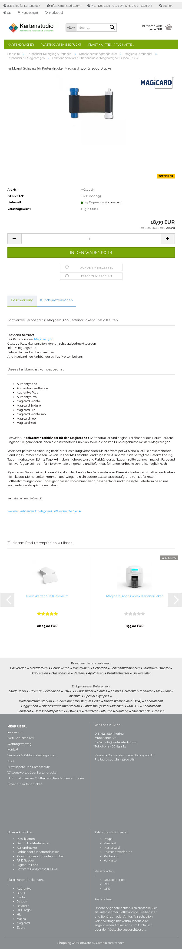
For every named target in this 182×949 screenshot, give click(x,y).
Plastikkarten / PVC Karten (111, 44)
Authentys (24, 888)
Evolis (21, 897)
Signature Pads (27, 865)
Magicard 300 (43, 341)
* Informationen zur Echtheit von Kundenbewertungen (45, 778)
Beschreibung (22, 302)
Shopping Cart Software (74, 943)
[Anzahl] (91, 240)
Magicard (23, 923)
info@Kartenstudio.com (63, 5)
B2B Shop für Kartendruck (21, 5)
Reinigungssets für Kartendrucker (40, 856)
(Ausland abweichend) (109, 204)
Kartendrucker (21, 44)
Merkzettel (54, 12)
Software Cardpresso (31, 869)
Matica (21, 919)
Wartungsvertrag (19, 744)
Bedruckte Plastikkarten (33, 843)
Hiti (19, 914)
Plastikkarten (26, 839)
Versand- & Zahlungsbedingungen (31, 755)
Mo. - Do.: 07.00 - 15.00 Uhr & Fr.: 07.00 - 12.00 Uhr (119, 5)
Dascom (22, 901)
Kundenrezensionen (56, 302)
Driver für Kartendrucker (24, 784)
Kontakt (12, 749)
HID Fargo (24, 910)
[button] (7, 12)
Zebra (21, 927)
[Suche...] (71, 27)
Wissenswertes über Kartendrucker (32, 772)
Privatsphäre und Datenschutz (28, 767)
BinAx (21, 893)
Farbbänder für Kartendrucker (38, 852)
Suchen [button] (165, 5)
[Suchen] (112, 28)
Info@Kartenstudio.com (121, 742)
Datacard (23, 906)
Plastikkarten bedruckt (61, 44)
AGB (10, 761)
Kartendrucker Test (20, 738)
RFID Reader (25, 860)
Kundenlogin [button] (28, 12)
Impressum (15, 732)
